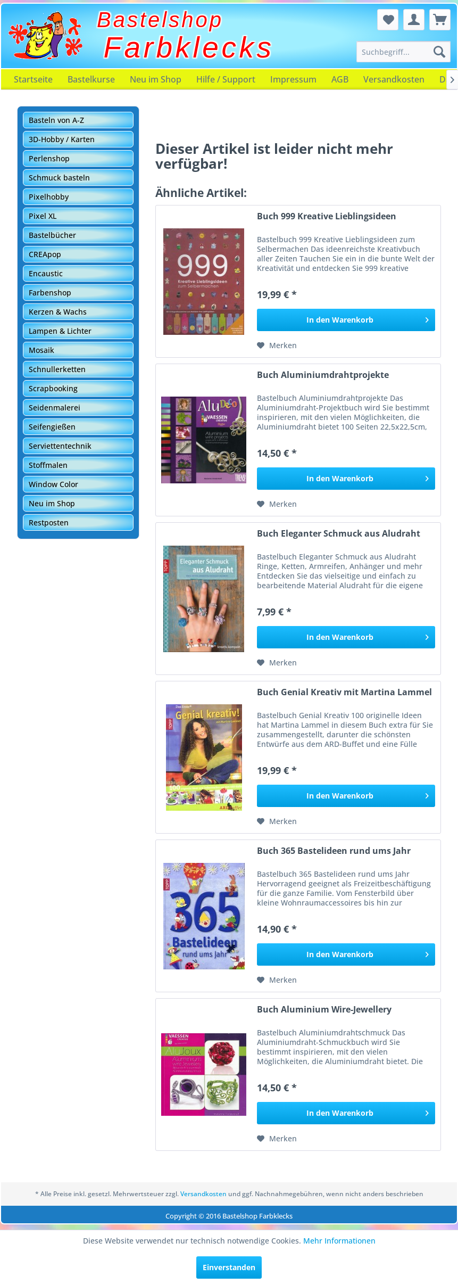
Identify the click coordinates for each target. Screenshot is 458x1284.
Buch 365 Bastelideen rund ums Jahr (334, 851)
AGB (339, 79)
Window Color (53, 484)
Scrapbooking (53, 388)
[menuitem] (403, 51)
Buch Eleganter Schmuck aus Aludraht (338, 533)
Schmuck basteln (59, 177)
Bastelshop (160, 19)
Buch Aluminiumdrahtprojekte (323, 375)
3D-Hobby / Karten (62, 139)
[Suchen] (439, 51)
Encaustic (46, 273)
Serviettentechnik (60, 446)
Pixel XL (42, 216)
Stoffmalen (48, 465)
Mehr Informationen (339, 1241)
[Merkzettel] (387, 19)
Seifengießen (52, 427)
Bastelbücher (52, 235)
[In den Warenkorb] (346, 320)
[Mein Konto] (413, 19)
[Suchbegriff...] (403, 51)
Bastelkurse (91, 79)
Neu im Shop (155, 79)
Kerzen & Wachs (58, 312)
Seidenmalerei (54, 407)
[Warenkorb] (440, 19)
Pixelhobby (49, 197)
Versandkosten (393, 79)
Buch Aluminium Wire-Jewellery (324, 1009)
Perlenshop (49, 158)
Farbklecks (189, 47)
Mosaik (41, 350)
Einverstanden (229, 1267)
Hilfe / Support (225, 79)
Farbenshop (50, 292)
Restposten (49, 522)
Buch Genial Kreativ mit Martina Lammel (344, 692)
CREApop (45, 254)
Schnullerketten (57, 369)
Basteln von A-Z (56, 120)
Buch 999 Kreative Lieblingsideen (326, 216)
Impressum (293, 79)
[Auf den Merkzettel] (277, 345)
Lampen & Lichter (60, 331)
